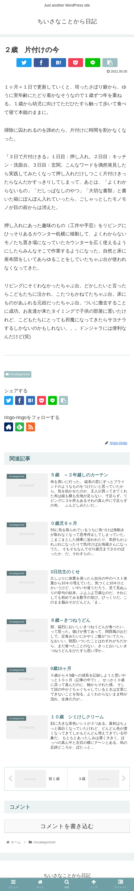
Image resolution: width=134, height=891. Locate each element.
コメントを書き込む (67, 826)
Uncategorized (18, 374)
